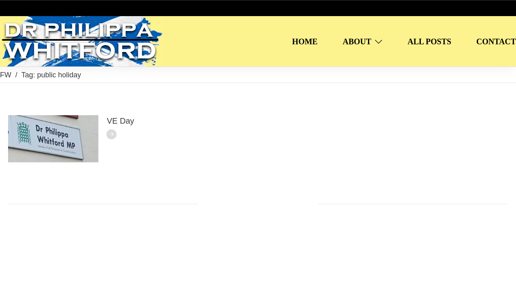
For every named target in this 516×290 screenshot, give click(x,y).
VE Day (120, 120)
